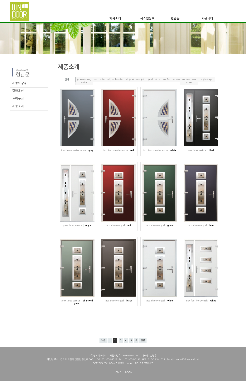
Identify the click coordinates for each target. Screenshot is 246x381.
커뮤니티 (207, 18)
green (170, 225)
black (212, 150)
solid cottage (206, 79)
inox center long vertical (84, 80)
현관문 (175, 18)
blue (211, 225)
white (173, 150)
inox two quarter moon (189, 80)
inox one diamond (101, 79)
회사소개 (115, 18)
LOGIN (128, 372)
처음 (103, 340)
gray (91, 150)
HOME (117, 372)
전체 (66, 79)
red (132, 150)
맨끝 (143, 340)
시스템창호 (147, 18)
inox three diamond (119, 79)
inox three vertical (136, 79)
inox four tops (154, 79)
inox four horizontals (171, 79)
